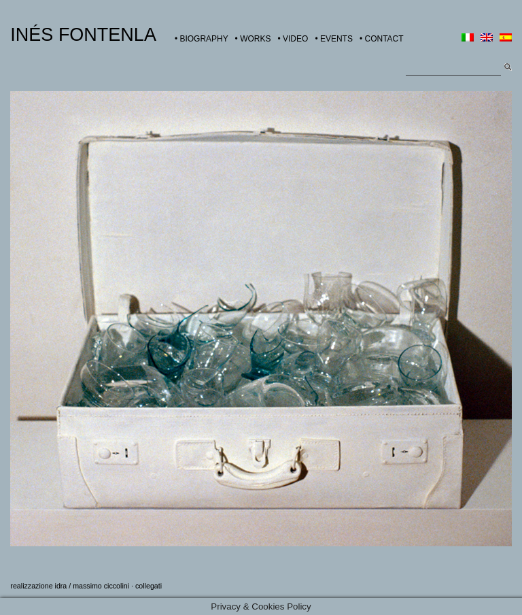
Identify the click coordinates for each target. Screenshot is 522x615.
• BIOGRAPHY (201, 39)
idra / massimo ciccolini (92, 586)
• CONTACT (382, 39)
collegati (148, 586)
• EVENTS (334, 39)
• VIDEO (292, 39)
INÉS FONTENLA (83, 34)
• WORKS (253, 39)
